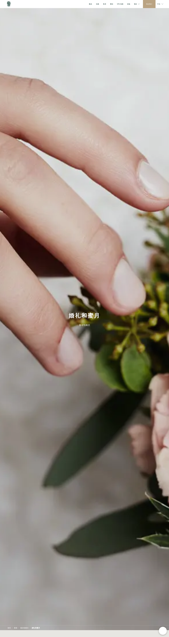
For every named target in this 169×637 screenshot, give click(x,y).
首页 (9, 628)
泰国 (15, 628)
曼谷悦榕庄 (24, 628)
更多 (137, 4)
